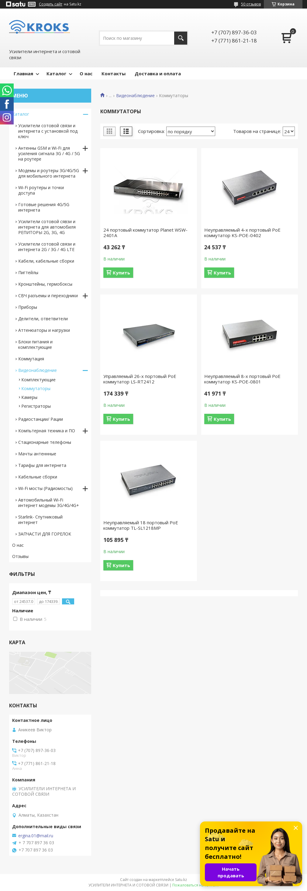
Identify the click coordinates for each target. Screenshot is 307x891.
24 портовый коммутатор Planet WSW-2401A (145, 232)
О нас (86, 73)
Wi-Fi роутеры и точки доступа (41, 190)
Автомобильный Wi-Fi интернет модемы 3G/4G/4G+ (48, 502)
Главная (23, 73)
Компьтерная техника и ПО (46, 431)
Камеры (29, 397)
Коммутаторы (35, 388)
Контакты (114, 73)
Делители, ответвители (43, 318)
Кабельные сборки (37, 477)
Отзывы (20, 556)
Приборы (27, 307)
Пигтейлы (28, 272)
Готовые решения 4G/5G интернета (43, 207)
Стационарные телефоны (44, 442)
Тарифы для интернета (42, 465)
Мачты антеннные (37, 454)
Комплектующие (38, 380)
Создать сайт (50, 4)
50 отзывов (251, 4)
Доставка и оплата (158, 73)
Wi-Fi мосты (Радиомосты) (45, 488)
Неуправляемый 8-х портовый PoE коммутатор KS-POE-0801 (242, 378)
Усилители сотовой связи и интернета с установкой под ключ (48, 131)
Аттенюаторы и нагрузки (44, 330)
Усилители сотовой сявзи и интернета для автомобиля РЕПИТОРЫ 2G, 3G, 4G (47, 227)
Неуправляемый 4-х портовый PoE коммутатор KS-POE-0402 (242, 232)
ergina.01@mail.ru (35, 835)
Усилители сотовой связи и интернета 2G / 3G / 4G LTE (46, 246)
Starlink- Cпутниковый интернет (40, 519)
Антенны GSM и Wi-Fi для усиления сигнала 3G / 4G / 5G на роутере (49, 153)
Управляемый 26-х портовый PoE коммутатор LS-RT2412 (139, 378)
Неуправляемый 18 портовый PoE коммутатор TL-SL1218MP (140, 525)
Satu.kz (181, 879)
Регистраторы (36, 406)
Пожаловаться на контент (195, 885)
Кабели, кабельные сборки (46, 261)
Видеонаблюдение (135, 95)
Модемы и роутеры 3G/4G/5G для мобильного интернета (48, 173)
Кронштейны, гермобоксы (45, 284)
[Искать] (180, 38)
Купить (121, 273)
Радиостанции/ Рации (40, 419)
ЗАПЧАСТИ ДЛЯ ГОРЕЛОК (44, 534)
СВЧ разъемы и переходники (48, 295)
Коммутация (31, 359)
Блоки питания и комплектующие (35, 344)
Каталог (56, 73)
